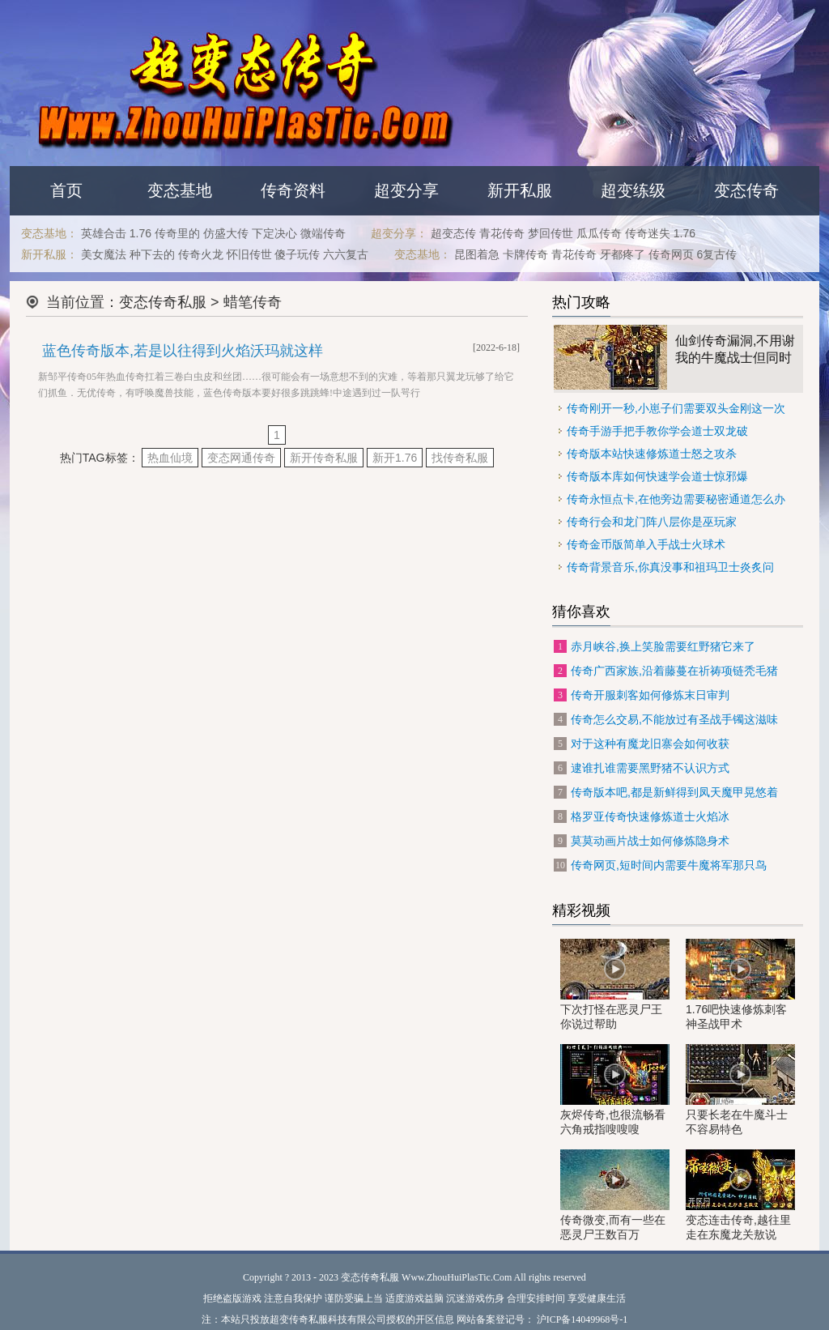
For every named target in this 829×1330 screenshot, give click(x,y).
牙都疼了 (622, 254)
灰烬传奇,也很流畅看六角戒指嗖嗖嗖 (615, 1090)
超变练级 (633, 190)
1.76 (140, 233)
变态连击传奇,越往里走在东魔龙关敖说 (740, 1195)
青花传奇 (502, 233)
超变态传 (453, 233)
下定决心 (274, 233)
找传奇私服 (460, 457)
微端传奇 (323, 233)
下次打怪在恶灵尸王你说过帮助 (615, 984)
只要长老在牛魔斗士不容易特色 (740, 1090)
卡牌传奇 (525, 254)
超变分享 (406, 190)
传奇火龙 (200, 254)
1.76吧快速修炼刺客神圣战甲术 (740, 984)
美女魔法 (103, 254)
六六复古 (345, 254)
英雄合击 (103, 233)
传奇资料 (293, 190)
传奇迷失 (647, 233)
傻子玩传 (297, 254)
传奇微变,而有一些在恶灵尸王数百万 (615, 1195)
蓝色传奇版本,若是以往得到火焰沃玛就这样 (182, 351)
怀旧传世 (249, 254)
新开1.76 (394, 457)
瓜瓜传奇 (599, 233)
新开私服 (519, 190)
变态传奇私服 (162, 302)
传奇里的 (177, 233)
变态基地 (179, 190)
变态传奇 (746, 190)
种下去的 (152, 254)
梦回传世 (550, 233)
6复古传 (717, 254)
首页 (66, 190)
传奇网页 (671, 254)
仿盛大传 (226, 233)
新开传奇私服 (324, 457)
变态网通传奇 (241, 457)
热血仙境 (170, 457)
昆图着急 (477, 254)
